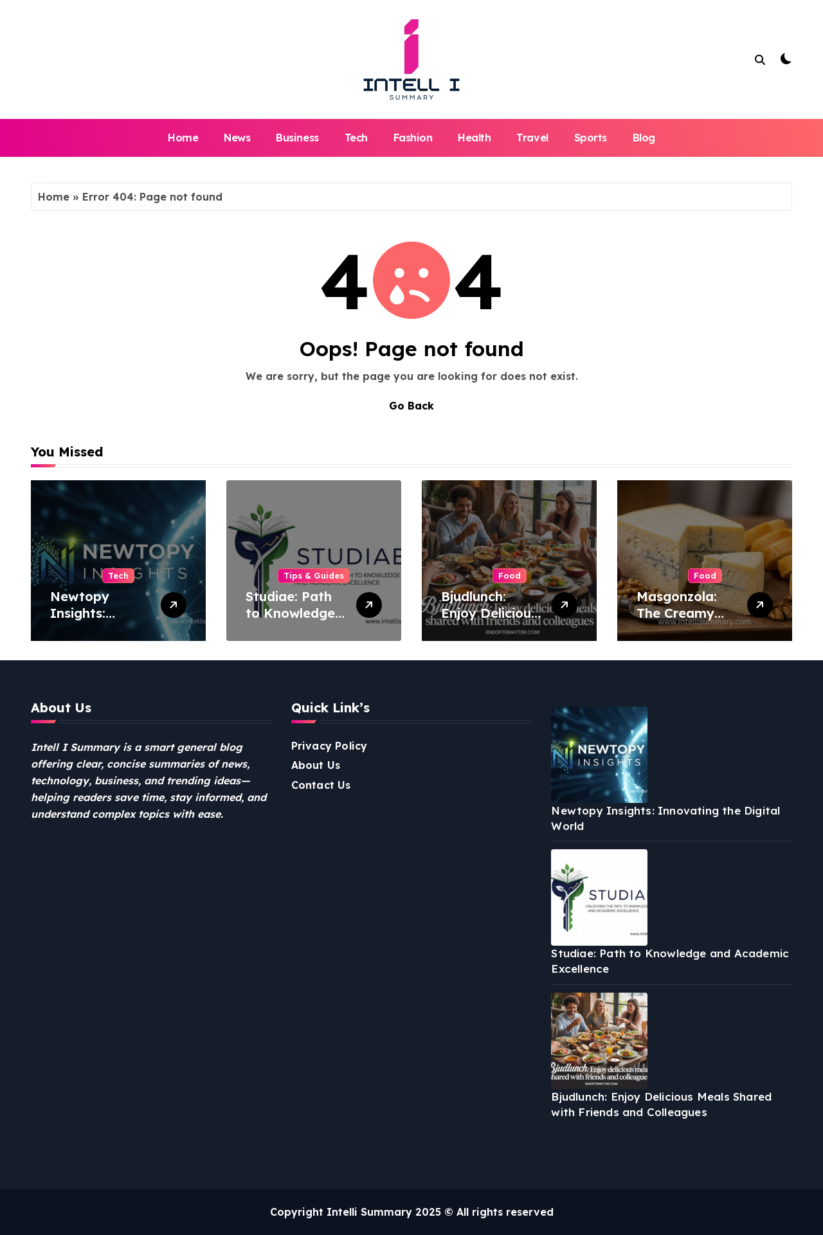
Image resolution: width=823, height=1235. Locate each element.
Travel (532, 137)
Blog (644, 137)
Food (509, 575)
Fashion (413, 137)
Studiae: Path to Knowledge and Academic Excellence (291, 621)
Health (474, 137)
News (237, 137)
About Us (316, 765)
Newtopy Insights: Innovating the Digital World (98, 621)
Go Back (411, 405)
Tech (356, 137)
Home (183, 137)
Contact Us (321, 785)
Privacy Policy (329, 745)
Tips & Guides (314, 575)
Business (297, 137)
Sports (590, 137)
